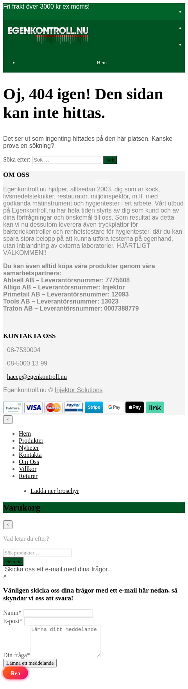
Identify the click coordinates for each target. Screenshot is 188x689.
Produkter (102, 82)
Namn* (12, 612)
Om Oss (29, 461)
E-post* (13, 621)
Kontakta (30, 454)
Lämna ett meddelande (30, 669)
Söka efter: (16, 159)
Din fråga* (16, 661)
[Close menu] (8, 419)
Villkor (27, 468)
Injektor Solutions (79, 390)
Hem (102, 62)
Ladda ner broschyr (54, 490)
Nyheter (29, 447)
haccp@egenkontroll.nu (37, 376)
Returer (101, 180)
